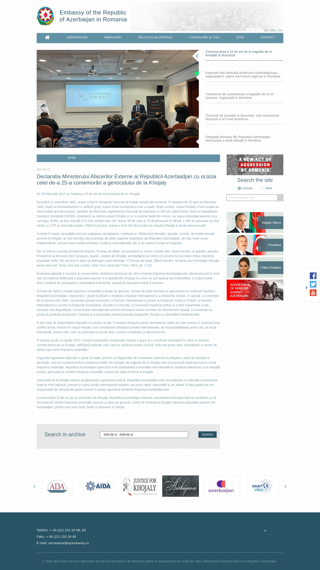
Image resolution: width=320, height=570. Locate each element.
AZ (266, 30)
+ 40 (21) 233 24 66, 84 (68, 530)
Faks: (56, 536)
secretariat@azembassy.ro (68, 543)
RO (273, 30)
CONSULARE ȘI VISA (204, 37)
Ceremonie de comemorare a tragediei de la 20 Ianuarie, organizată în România (240, 95)
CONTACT (268, 37)
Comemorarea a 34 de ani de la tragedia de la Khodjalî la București (239, 53)
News (268, 188)
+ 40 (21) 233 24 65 (61, 536)
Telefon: (61, 530)
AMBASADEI (113, 37)
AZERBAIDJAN (76, 37)
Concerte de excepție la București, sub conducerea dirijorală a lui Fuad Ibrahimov (242, 117)
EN (280, 30)
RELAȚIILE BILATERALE (155, 37)
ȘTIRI (240, 37)
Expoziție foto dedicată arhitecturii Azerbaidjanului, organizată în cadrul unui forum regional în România (243, 74)
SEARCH (207, 434)
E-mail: (63, 543)
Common (247, 188)
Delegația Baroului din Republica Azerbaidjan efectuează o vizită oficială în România (238, 138)
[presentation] (34, 486)
